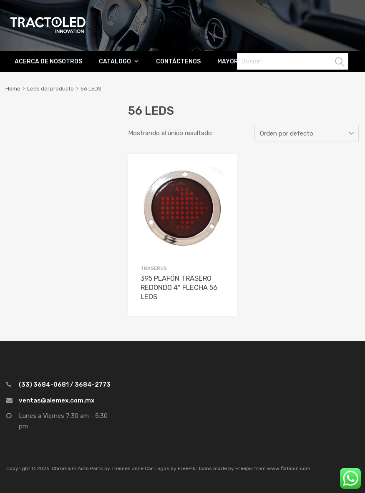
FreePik (186, 468)
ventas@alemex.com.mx (56, 400)
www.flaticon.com (288, 468)
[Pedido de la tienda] (306, 133)
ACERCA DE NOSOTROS (48, 61)
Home (12, 89)
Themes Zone (127, 468)
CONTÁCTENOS (178, 61)
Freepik (244, 468)
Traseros (154, 268)
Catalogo (115, 61)
